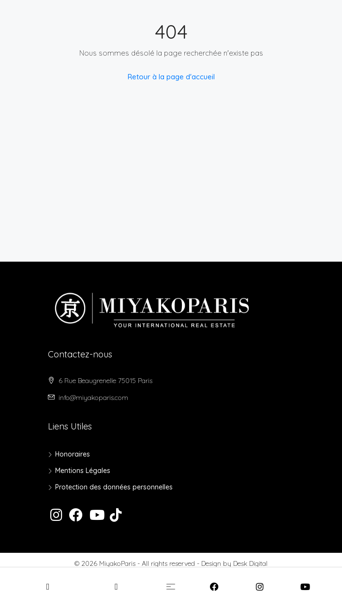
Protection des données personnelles (114, 487)
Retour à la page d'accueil (171, 76)
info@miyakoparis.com (93, 397)
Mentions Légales (82, 470)
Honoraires (72, 454)
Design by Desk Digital (234, 563)
